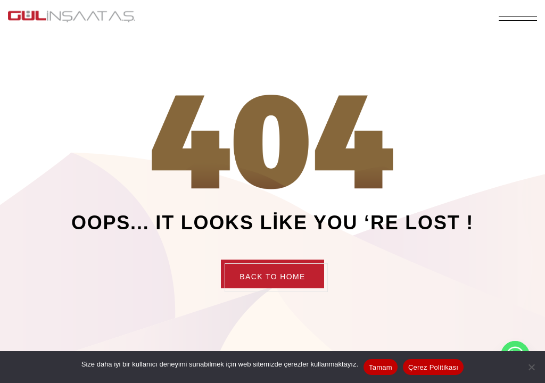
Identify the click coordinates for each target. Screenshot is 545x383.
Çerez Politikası (433, 367)
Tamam (380, 367)
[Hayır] (531, 367)
